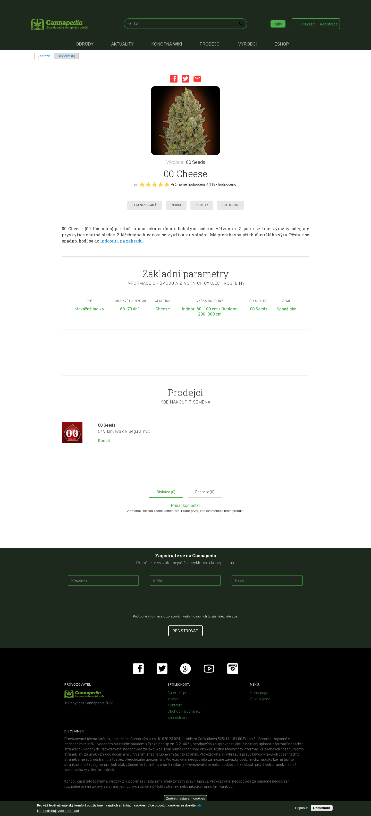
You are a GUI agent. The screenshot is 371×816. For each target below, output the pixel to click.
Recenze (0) (204, 492)
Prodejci (210, 44)
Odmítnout (321, 808)
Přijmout (301, 808)
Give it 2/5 (148, 184)
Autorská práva (179, 693)
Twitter (185, 78)
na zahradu (131, 241)
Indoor (202, 205)
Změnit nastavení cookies (185, 798)
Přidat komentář (185, 505)
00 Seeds (195, 162)
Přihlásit (308, 24)
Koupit (104, 440)
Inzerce (173, 699)
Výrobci (247, 44)
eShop (281, 44)
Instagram (232, 668)
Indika (176, 205)
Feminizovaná (144, 205)
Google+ (185, 668)
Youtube (209, 668)
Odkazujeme (260, 699)
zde (198, 805)
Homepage (259, 693)
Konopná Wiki (166, 44)
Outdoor (230, 205)
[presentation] (185, 602)
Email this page (197, 78)
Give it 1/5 (142, 184)
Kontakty (174, 705)
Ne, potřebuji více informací (58, 811)
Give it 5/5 (166, 184)
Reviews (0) (66, 56)
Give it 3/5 (154, 184)
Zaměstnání (177, 717)
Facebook (173, 78)
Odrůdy (85, 44)
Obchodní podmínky (183, 711)
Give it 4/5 (160, 184)
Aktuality (122, 44)
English (278, 24)
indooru (108, 241)
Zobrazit (45, 56)
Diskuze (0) (166, 492)
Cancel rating (135, 184)
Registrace (329, 24)
